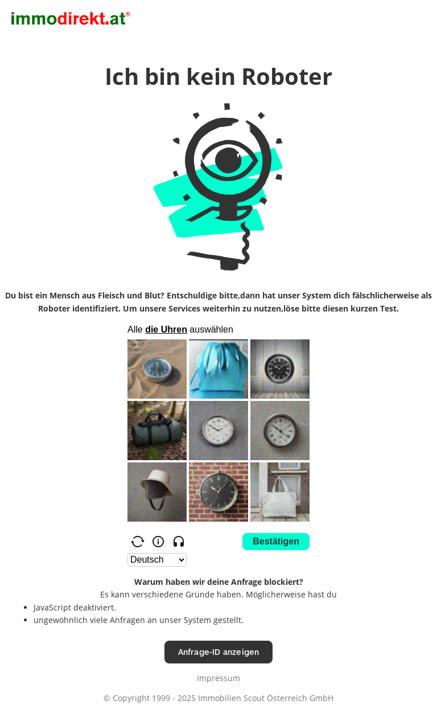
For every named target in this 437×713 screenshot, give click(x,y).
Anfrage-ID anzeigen (218, 652)
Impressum (218, 678)
